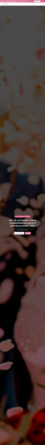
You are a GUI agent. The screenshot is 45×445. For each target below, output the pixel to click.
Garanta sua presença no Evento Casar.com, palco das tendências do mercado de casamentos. (18, 1)
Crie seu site (28, 233)
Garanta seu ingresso (37, 1)
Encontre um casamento (19, 233)
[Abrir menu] (43, 4)
